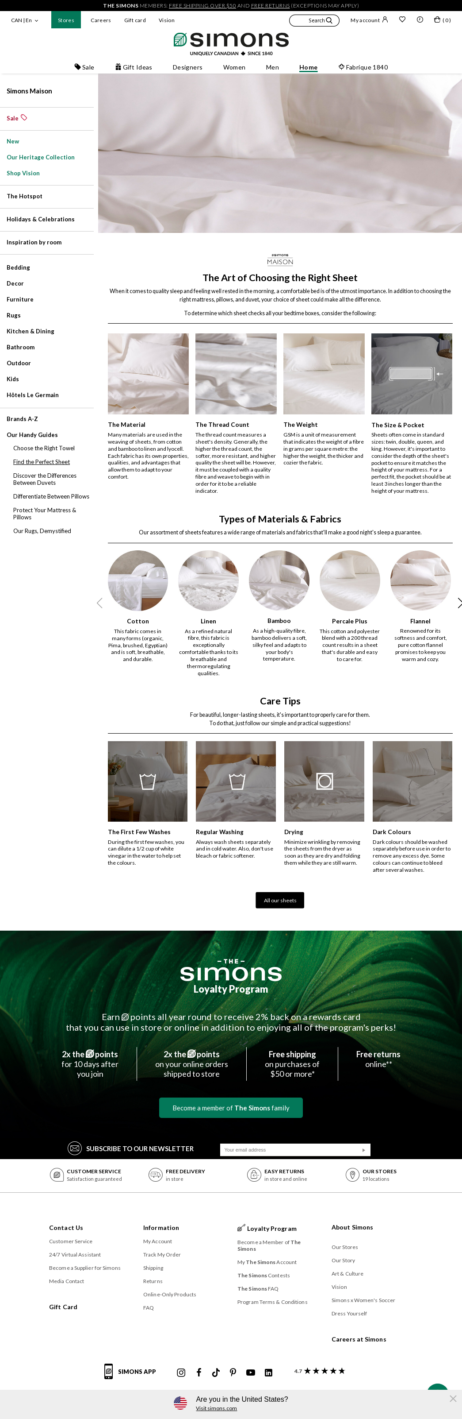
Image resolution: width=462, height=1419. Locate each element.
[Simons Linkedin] (268, 1373)
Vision (167, 20)
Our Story (343, 1260)
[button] (314, 21)
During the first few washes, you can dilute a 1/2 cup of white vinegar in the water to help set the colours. (146, 852)
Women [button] (234, 67)
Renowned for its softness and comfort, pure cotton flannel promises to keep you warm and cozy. (420, 644)
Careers (101, 20)
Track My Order (162, 1254)
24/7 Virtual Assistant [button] (75, 1254)
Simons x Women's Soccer (363, 1300)
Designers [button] (188, 67)
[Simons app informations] (132, 1376)
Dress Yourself (349, 1313)
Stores (66, 20)
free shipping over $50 (202, 5)
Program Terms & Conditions (272, 1302)
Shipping (153, 1267)
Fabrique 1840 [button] (363, 67)
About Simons (352, 1227)
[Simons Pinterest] (233, 1373)
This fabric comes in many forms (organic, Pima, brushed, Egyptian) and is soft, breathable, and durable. (138, 645)
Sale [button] (84, 67)
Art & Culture (347, 1273)
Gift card (135, 20)
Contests (263, 1275)
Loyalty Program (231, 989)
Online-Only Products (169, 1294)
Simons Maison (29, 91)
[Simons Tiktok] (216, 1373)
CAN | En (21, 20)
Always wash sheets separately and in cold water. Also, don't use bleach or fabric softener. (234, 849)
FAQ (148, 1307)
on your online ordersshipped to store (191, 1064)
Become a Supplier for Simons (85, 1267)
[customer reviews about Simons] (318, 1371)
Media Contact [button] (66, 1281)
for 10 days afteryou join (89, 1064)
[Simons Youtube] (250, 1373)
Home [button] (308, 67)
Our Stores (345, 1247)
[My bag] (442, 21)
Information (161, 1227)
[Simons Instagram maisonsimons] (181, 1373)
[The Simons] (231, 970)
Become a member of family (231, 1108)
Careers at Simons (359, 1339)
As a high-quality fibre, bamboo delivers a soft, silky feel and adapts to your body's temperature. (279, 644)
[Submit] (363, 1150)
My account (369, 19)
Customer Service (71, 1241)
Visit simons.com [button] (216, 1408)
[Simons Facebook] (199, 1373)
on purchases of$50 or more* (292, 1064)
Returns (153, 1281)
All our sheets (280, 900)
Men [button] (272, 67)
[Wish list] (402, 20)
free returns (270, 5)
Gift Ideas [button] (134, 67)
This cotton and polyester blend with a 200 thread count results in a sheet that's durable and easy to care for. (350, 645)
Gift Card (63, 1307)
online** (378, 1059)
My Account (157, 1241)
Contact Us (66, 1227)
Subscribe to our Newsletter (131, 1148)
